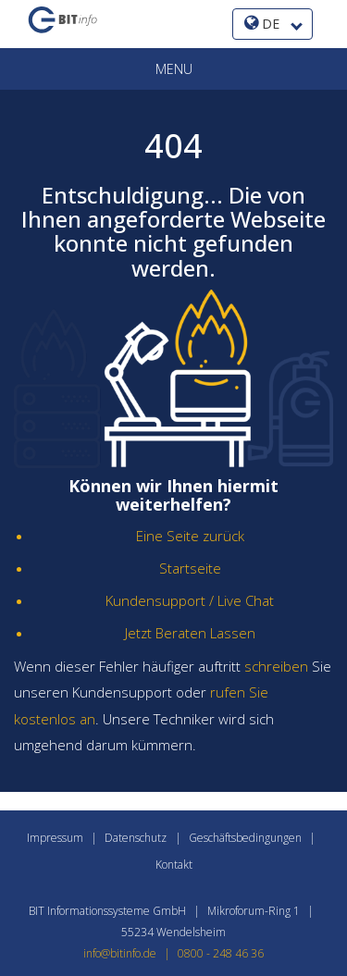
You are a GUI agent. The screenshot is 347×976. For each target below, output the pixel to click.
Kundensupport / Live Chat (189, 600)
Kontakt (173, 864)
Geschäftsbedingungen (245, 838)
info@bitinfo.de (130, 953)
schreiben (276, 666)
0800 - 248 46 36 (221, 953)
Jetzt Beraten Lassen (190, 633)
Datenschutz (136, 838)
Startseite (190, 568)
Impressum (55, 838)
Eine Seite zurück (190, 535)
